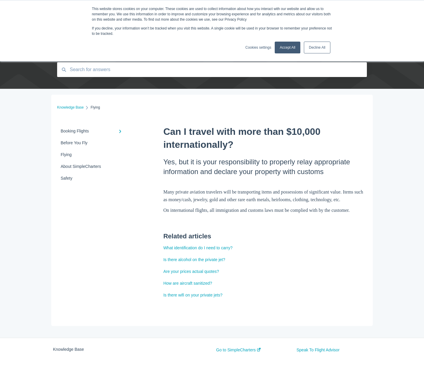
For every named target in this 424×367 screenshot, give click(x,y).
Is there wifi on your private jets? (193, 295)
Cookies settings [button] (258, 47)
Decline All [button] (317, 47)
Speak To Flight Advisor (318, 350)
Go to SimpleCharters (238, 350)
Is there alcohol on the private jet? (194, 259)
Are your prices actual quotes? (191, 271)
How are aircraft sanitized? (187, 283)
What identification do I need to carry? (198, 247)
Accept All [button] (287, 47)
